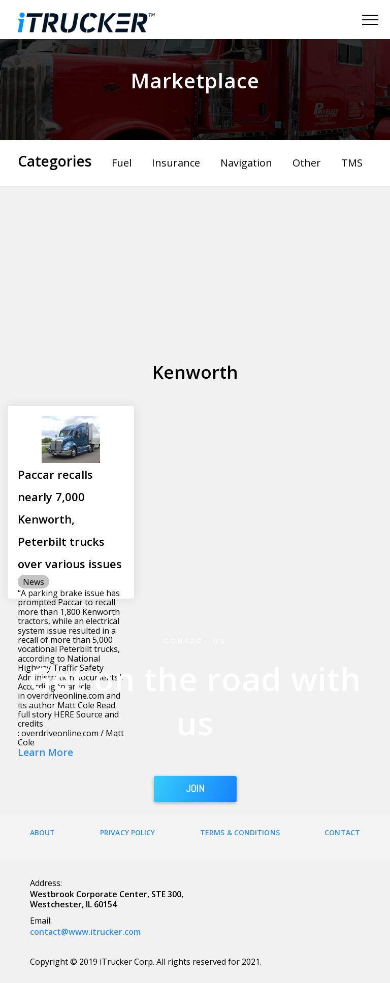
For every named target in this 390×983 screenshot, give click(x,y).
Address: (46, 883)
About (42, 832)
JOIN (195, 789)
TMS (352, 163)
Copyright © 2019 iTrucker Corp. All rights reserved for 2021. (146, 961)
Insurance (176, 163)
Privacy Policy (127, 832)
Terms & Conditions (240, 832)
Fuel (122, 163)
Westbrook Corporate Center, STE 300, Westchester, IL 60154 (106, 899)
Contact (342, 832)
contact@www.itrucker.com (85, 931)
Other (306, 163)
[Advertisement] (195, 262)
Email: (41, 920)
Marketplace (195, 80)
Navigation (246, 163)
